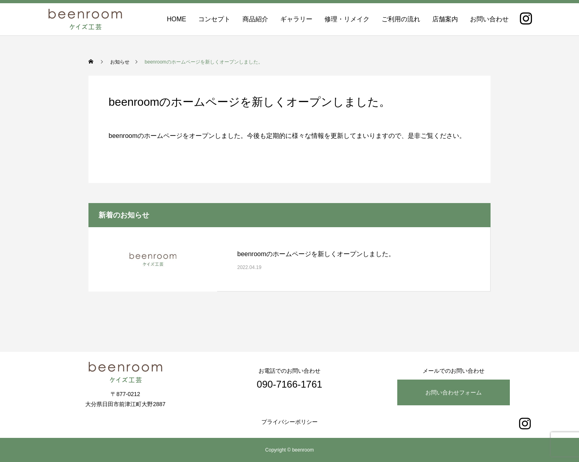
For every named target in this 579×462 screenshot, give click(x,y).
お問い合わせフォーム (453, 392)
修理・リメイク (347, 19)
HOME (176, 19)
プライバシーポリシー (289, 422)
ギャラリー (296, 19)
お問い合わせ (489, 19)
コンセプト (214, 19)
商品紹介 (255, 19)
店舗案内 (445, 19)
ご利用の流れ (401, 19)
